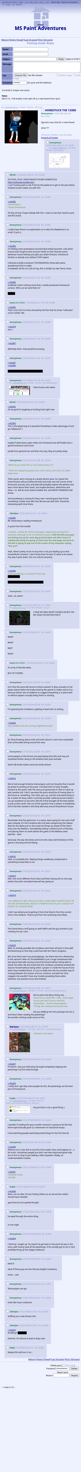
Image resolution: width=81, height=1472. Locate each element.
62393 (42, 402)
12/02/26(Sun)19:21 (22, 513)
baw (21, 2)
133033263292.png (19, 1101)
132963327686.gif (11, 107)
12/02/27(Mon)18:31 (22, 1311)
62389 (48, 322)
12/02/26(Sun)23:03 (24, 871)
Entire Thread (16, 40)
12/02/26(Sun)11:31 (24, 322)
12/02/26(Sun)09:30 (21, 174)
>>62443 (12, 1238)
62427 (48, 988)
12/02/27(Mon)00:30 (24, 1059)
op (13, 4)
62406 (51, 663)
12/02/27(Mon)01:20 (21, 1186)
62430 (48, 1078)
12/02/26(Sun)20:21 (24, 632)
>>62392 (12, 406)
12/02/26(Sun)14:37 (24, 418)
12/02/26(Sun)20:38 (24, 704)
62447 (48, 1259)
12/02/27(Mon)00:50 (21, 1098)
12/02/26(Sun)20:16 (24, 605)
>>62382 (12, 201)
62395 (48, 438)
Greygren (74, 2)
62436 (48, 1167)
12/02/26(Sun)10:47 (24, 241)
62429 (48, 1059)
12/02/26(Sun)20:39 (24, 735)
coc (47, 2)
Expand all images (49, 137)
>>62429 (12, 1083)
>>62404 (12, 723)
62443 (48, 1211)
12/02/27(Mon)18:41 (22, 1325)
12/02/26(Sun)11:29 (26, 302)
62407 (48, 682)
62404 (48, 605)
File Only (70, 1365)
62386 (48, 241)
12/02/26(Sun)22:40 (24, 773)
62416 (48, 751)
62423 (48, 890)
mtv (41, 2)
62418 (48, 773)
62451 (48, 1284)
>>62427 (12, 1064)
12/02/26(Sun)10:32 (24, 224)
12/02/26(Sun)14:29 (24, 380)
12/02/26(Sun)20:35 (24, 682)
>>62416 (12, 778)
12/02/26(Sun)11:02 (24, 277)
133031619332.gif (19, 608)
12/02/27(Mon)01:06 (24, 1142)
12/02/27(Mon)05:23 (24, 1211)
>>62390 (12, 365)
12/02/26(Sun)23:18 (24, 890)
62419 (48, 815)
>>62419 (12, 895)
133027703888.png (59, 148)
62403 (48, 591)
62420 (48, 851)
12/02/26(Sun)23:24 (24, 924)
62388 (51, 302)
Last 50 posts (31, 40)
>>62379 (12, 326)
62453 (45, 1311)
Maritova (14, 1026)
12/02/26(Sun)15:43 (24, 438)
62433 (48, 1120)
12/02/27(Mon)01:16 (24, 1167)
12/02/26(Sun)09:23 (55, 144)
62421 (48, 871)
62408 (48, 704)
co (27, 2)
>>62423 (12, 945)
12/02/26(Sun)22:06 (24, 751)
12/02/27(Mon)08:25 (24, 1259)
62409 (48, 718)
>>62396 (12, 571)
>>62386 (12, 282)
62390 (48, 338)
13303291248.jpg (19, 1029)
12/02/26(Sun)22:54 (24, 851)
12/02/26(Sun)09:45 (24, 197)
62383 (48, 197)
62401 (44, 513)
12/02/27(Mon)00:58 (24, 1120)
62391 (48, 358)
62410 (48, 735)
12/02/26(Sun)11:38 (24, 338)
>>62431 (12, 1172)
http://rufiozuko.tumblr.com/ (21, 182)
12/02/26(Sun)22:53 (24, 815)
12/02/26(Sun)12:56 (24, 358)
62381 (71, 145)
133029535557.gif (19, 383)
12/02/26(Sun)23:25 (24, 940)
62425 (48, 940)
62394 (48, 418)
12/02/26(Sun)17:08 (24, 460)
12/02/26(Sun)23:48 (24, 988)
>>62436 (12, 1191)
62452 (48, 1297)
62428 (45, 1026)
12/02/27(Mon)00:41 (24, 1078)
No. (43, 116)
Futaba (65, 2)
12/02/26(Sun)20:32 (26, 663)
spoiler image (65, 75)
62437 (42, 1186)
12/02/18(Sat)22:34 (58, 112)
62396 (48, 460)
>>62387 (12, 343)
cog (31, 2)
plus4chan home (9, 2)
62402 (48, 566)
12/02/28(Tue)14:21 (20, 1347)
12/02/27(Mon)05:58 (24, 1234)
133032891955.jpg (19, 991)
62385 (48, 224)
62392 (48, 380)
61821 (48, 116)
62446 (48, 1234)
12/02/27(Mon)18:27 (24, 1297)
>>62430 (12, 1147)
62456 (45, 1325)
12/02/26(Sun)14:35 (21, 402)
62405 (48, 632)
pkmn (19, 4)
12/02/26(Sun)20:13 (24, 591)
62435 (48, 1142)
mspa (8, 4)
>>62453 (12, 1330)
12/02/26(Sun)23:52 (22, 1026)
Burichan (56, 2)
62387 (48, 277)
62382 (42, 174)
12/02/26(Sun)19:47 (24, 566)
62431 (42, 1098)
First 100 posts (45, 40)
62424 (48, 924)
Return (5, 40)
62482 (41, 1347)
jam (36, 2)
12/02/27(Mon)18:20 (24, 1284)
